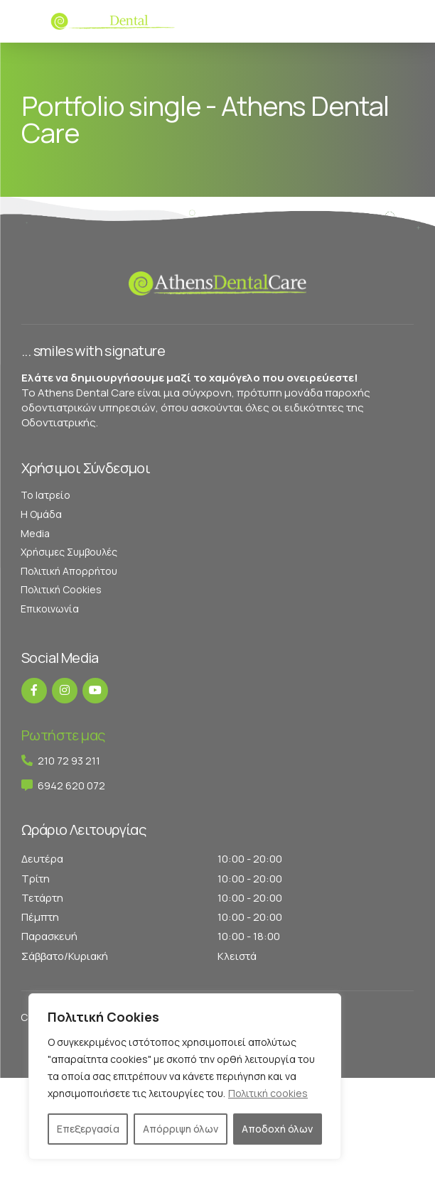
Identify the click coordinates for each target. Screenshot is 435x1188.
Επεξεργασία (88, 1128)
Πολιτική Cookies (61, 589)
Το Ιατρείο (45, 495)
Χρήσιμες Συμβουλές (69, 551)
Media (35, 533)
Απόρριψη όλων (180, 1128)
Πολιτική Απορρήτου (69, 571)
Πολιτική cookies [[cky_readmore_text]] (268, 1093)
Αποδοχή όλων (277, 1128)
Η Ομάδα (41, 514)
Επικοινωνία (50, 608)
